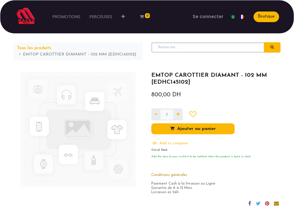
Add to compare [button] (170, 143)
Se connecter (208, 17)
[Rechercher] (272, 47)
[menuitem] (66, 16)
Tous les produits (34, 48)
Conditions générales (169, 175)
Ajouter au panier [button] (193, 128)
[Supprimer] (155, 114)
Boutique (266, 16)
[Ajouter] (177, 114)
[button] (123, 16)
